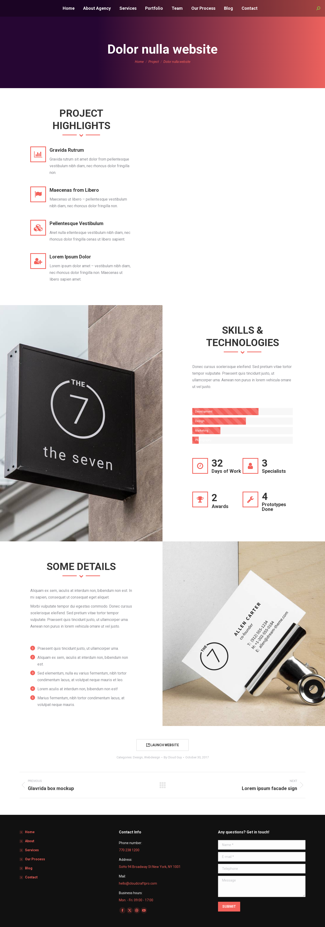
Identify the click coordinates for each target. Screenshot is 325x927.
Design (138, 757)
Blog (28, 868)
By (173, 757)
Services (32, 850)
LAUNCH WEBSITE (162, 745)
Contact (31, 877)
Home (30, 832)
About (29, 841)
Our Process (35, 859)
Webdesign (152, 757)
